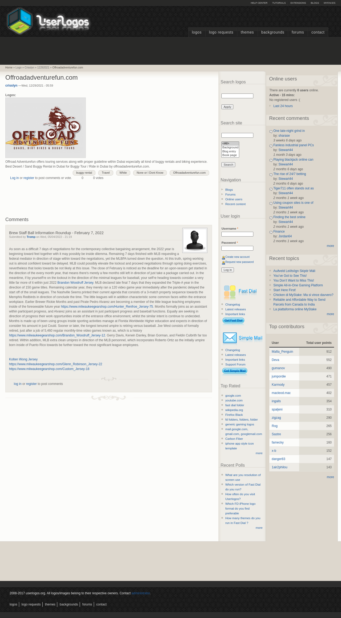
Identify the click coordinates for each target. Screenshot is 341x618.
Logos (196, 32)
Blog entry (230, 152)
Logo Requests (221, 32)
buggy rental (84, 172)
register (28, 178)
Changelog (232, 304)
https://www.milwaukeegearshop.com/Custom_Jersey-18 (49, 369)
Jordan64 (285, 236)
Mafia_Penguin (282, 351)
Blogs (315, 3)
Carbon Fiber (234, 438)
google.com (233, 395)
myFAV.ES (329, 3)
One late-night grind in (289, 131)
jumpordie (279, 376)
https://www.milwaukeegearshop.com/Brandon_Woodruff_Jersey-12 (57, 335)
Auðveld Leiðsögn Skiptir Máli (294, 271)
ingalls (276, 401)
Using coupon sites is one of (293, 203)
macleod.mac (281, 393)
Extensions (298, 3)
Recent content (235, 204)
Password (229, 242)
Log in (14, 178)
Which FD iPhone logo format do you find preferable (240, 508)
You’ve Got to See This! (290, 276)
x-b (274, 451)
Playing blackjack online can (293, 159)
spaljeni (277, 409)
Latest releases (235, 309)
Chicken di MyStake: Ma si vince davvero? (303, 295)
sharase (284, 135)
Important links (235, 314)
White (123, 172)
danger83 (278, 459)
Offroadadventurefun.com (67, 67)
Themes (247, 32)
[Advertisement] (170, 50)
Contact (317, 32)
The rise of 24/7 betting (289, 174)
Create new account (237, 256)
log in (18, 384)
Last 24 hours (283, 106)
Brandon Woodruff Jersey (75, 282)
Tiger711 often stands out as (293, 188)
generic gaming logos (239, 424)
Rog (275, 426)
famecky (278, 442)
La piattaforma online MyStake (294, 309)
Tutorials (279, 3)
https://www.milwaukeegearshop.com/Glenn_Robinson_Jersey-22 (55, 364)
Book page (230, 155)
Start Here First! (284, 290)
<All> (230, 144)
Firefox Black (234, 414)
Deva (275, 360)
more (259, 453)
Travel (106, 172)
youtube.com (234, 400)
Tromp (31, 236)
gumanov (278, 368)
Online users (233, 199)
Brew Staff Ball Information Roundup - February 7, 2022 (56, 233)
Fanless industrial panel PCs (293, 145)
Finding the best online (289, 217)
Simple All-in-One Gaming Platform (298, 285)
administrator (141, 593)
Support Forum (235, 364)
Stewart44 (285, 150)
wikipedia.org (234, 410)
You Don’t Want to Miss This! (293, 280)
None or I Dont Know (150, 172)
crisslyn (11, 85)
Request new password (239, 262)
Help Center (259, 3)
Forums (298, 32)
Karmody (278, 385)
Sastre (276, 434)
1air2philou (279, 467)
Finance (279, 231)
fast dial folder (234, 405)
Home (9, 67)
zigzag (276, 418)
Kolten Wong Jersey (23, 359)
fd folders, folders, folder (241, 419)
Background (230, 148)
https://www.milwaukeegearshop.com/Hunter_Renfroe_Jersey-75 (107, 306)
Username (229, 228)
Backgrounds (273, 32)
